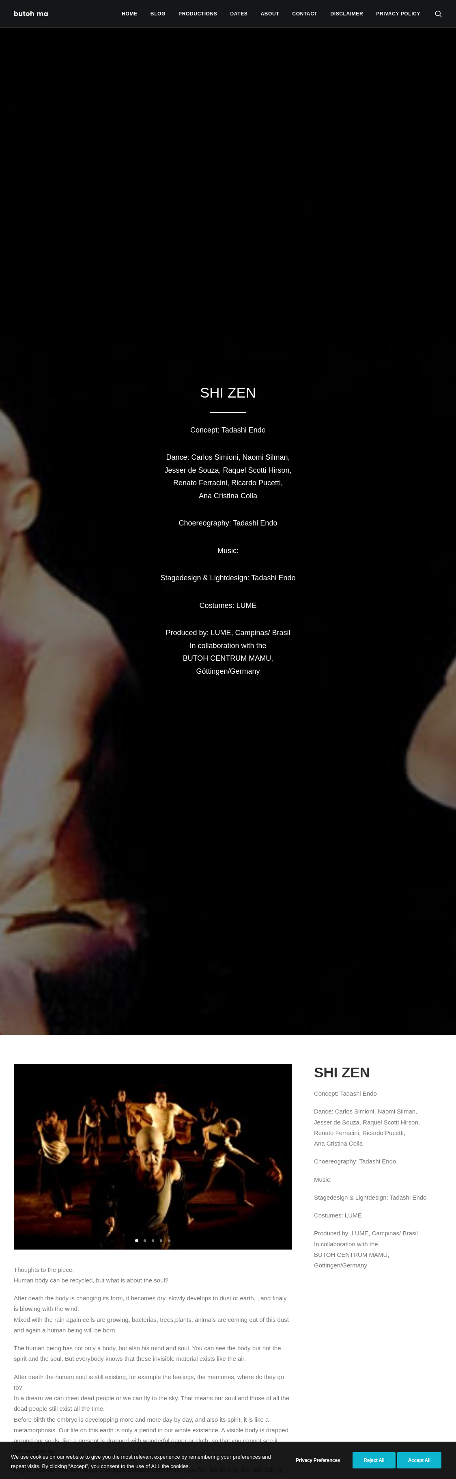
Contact (304, 14)
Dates (239, 14)
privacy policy (398, 14)
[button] (438, 13)
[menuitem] (129, 13)
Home (129, 14)
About (270, 14)
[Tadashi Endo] (31, 13)
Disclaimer (347, 14)
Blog (158, 14)
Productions (198, 14)
